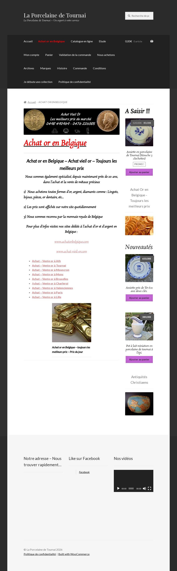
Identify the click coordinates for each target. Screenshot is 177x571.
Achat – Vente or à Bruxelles (50, 278)
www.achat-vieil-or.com (71, 251)
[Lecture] (118, 488)
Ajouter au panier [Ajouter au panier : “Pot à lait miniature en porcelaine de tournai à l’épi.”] (139, 359)
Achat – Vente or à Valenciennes (52, 288)
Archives (29, 68)
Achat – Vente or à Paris (47, 292)
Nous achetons (106, 54)
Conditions (99, 68)
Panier (49, 54)
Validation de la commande (75, 54)
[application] (133, 481)
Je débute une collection (38, 81)
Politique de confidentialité (74, 81)
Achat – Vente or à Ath (46, 261)
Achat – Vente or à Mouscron (50, 269)
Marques (45, 68)
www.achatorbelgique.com (71, 242)
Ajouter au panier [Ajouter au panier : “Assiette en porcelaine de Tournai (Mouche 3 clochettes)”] (139, 172)
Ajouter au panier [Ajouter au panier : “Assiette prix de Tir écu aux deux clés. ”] (139, 297)
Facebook (84, 472)
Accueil (28, 41)
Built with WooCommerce (73, 554)
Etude (102, 41)
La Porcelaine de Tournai (55, 15)
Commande (80, 68)
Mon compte (31, 54)
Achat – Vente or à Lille (46, 297)
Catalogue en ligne (82, 41)
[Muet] (144, 488)
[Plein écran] (149, 488)
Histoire (62, 68)
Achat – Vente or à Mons (47, 274)
